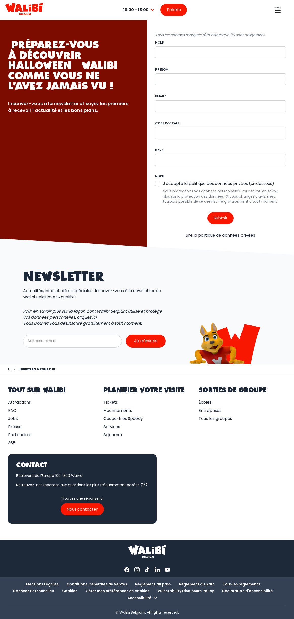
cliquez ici (87, 317)
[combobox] (139, 10)
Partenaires (19, 435)
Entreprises (210, 410)
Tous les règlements (241, 584)
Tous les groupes (215, 418)
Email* (160, 96)
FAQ (12, 410)
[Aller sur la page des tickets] (173, 10)
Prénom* (162, 69)
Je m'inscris (145, 341)
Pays (159, 150)
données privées (238, 235)
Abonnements (117, 410)
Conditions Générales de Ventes (97, 584)
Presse (15, 427)
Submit (221, 218)
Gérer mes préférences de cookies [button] (117, 590)
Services (111, 427)
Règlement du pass (153, 584)
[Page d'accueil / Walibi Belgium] (10, 369)
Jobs (13, 418)
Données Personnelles (33, 590)
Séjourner (113, 435)
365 (11, 443)
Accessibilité (143, 598)
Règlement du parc (197, 584)
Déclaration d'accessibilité (247, 590)
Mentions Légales (42, 584)
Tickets (110, 402)
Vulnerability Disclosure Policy (186, 590)
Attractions (19, 402)
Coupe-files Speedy (123, 418)
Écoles (205, 402)
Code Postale (167, 123)
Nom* (159, 42)
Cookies (69, 590)
